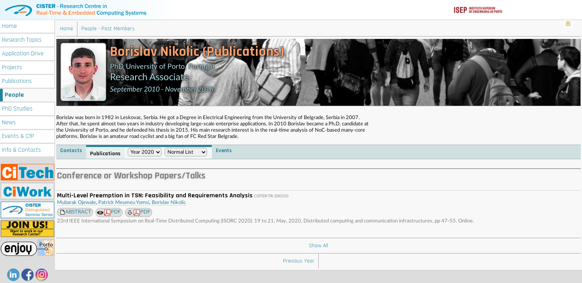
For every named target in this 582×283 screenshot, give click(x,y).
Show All (318, 245)
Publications (17, 81)
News (9, 122)
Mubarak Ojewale (76, 202)
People (14, 95)
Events (18, 136)
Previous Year (298, 261)
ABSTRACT (78, 212)
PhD (17, 109)
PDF (112, 212)
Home (9, 26)
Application (23, 54)
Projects (12, 67)
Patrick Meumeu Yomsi (123, 202)
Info (21, 150)
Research (22, 40)
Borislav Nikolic (169, 202)
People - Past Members (108, 28)
